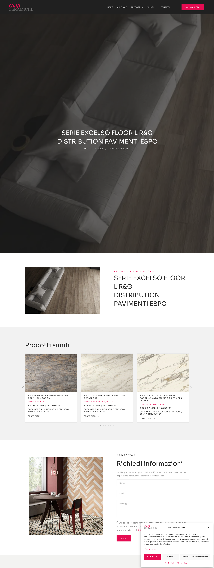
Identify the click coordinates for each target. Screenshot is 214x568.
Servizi (152, 7)
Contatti (165, 7)
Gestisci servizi (150, 549)
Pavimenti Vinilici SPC (134, 271)
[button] (208, 527)
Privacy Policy (182, 563)
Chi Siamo (122, 7)
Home (110, 7)
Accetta (152, 556)
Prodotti (137, 7)
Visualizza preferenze (195, 556)
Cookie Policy (170, 563)
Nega (170, 556)
